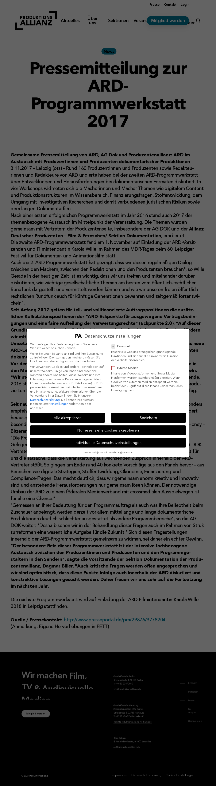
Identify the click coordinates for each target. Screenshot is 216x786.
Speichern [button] (148, 418)
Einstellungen (59, 404)
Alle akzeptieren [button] (68, 418)
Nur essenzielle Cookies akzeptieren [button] (108, 430)
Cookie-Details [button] (90, 452)
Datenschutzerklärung (45, 400)
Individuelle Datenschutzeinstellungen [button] (108, 442)
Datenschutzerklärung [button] (109, 452)
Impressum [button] (127, 452)
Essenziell (122, 346)
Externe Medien (126, 368)
